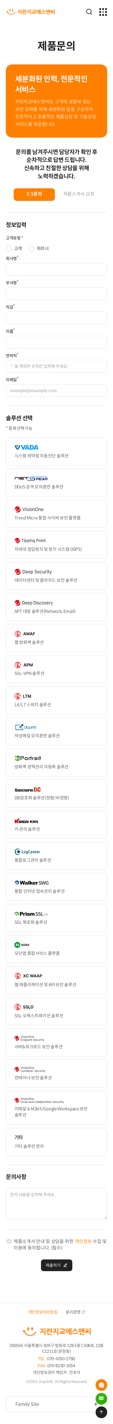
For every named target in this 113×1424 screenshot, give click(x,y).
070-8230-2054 (61, 1365)
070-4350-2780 (61, 1358)
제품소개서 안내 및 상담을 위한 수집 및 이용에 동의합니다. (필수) (60, 1244)
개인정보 (83, 1241)
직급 (10, 307)
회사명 (12, 258)
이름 (10, 331)
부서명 (12, 282)
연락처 (12, 355)
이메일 (12, 379)
